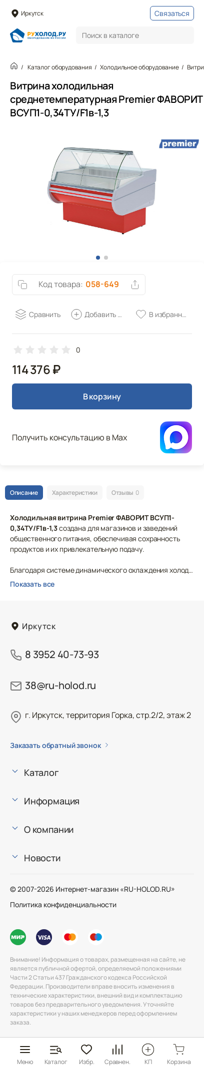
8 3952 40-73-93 (62, 654)
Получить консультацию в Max (69, 437)
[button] (98, 258)
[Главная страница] (38, 35)
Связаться (172, 13)
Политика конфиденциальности (63, 904)
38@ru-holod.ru (60, 685)
